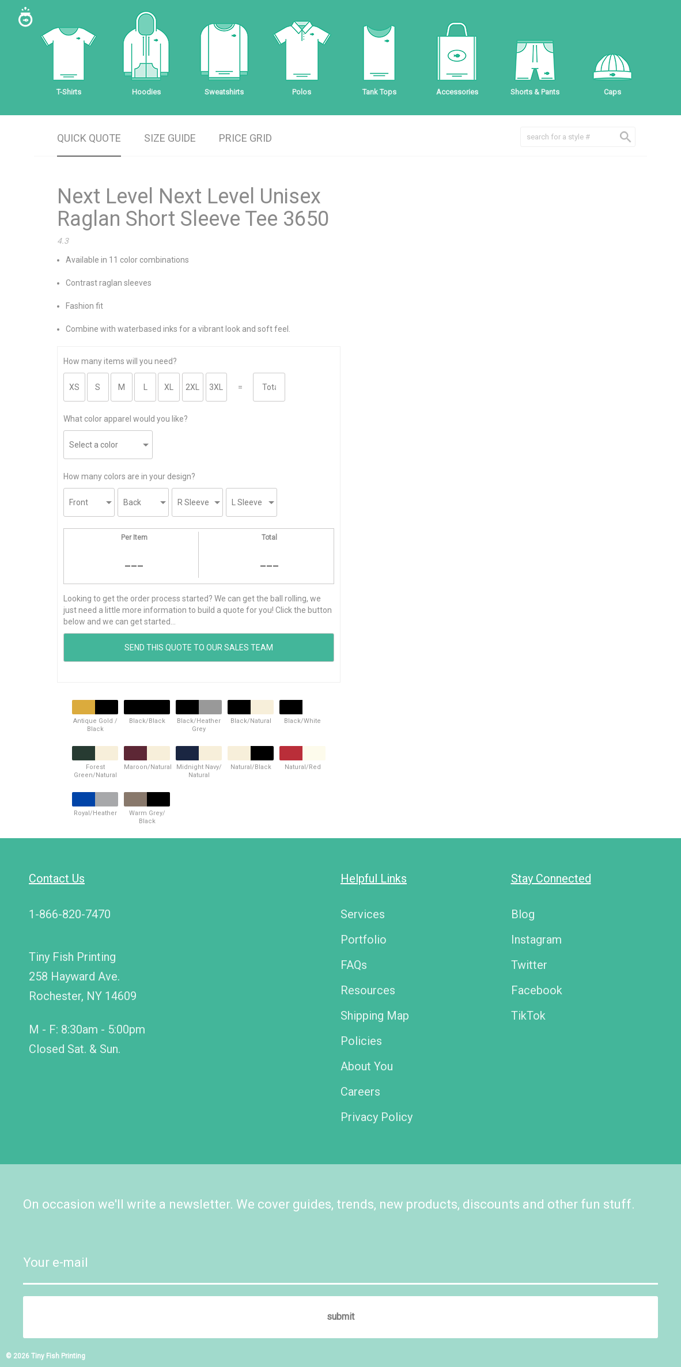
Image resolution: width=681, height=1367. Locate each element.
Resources (367, 990)
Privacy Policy (376, 1117)
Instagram (536, 939)
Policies (361, 1041)
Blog (523, 914)
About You (366, 1066)
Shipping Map (374, 1016)
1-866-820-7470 (70, 914)
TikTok (528, 1016)
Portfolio (363, 939)
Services (362, 914)
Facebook (536, 990)
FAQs (353, 965)
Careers (360, 1092)
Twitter (529, 965)
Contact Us (57, 878)
